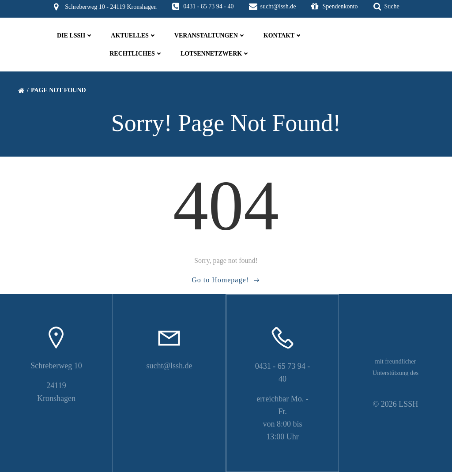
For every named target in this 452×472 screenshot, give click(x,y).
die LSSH (75, 35)
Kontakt (283, 35)
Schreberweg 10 (56, 365)
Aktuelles (134, 35)
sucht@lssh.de (169, 365)
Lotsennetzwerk (215, 53)
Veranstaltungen (210, 35)
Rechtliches (136, 53)
